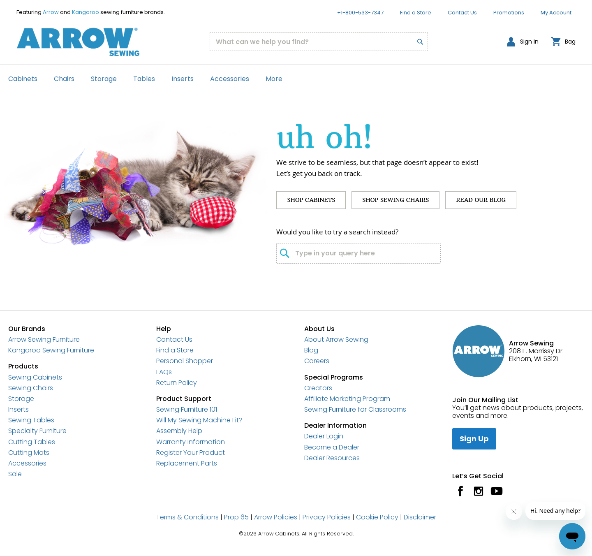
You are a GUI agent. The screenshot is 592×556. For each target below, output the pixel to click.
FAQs (164, 372)
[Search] (415, 36)
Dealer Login (323, 436)
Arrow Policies (275, 517)
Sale (15, 474)
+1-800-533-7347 (360, 12)
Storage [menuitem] (104, 78)
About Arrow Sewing (336, 339)
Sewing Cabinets (35, 377)
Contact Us (462, 12)
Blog (311, 350)
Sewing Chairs (30, 388)
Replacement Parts (186, 463)
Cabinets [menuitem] (22, 78)
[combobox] (319, 41)
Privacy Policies (327, 517)
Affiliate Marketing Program (347, 399)
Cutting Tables (31, 442)
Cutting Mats (28, 452)
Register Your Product (190, 452)
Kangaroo (85, 12)
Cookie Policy (377, 517)
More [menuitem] (274, 78)
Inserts (18, 409)
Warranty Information (190, 442)
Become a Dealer (331, 447)
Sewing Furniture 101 (186, 409)
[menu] (296, 79)
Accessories (27, 463)
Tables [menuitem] (144, 78)
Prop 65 (236, 517)
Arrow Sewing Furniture (44, 339)
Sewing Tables (31, 420)
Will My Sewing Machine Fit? (199, 420)
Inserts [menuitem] (182, 78)
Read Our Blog (481, 200)
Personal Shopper (184, 361)
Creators (318, 388)
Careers (316, 361)
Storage (21, 399)
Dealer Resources (332, 458)
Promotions (508, 12)
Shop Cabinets (311, 200)
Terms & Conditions (187, 517)
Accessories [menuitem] (229, 78)
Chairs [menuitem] (64, 78)
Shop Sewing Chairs (395, 200)
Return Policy (176, 383)
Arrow (51, 12)
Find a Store (415, 12)
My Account (556, 12)
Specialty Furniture (37, 431)
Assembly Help (179, 431)
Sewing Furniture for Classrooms (355, 409)
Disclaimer (420, 517)
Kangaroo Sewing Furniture (51, 350)
